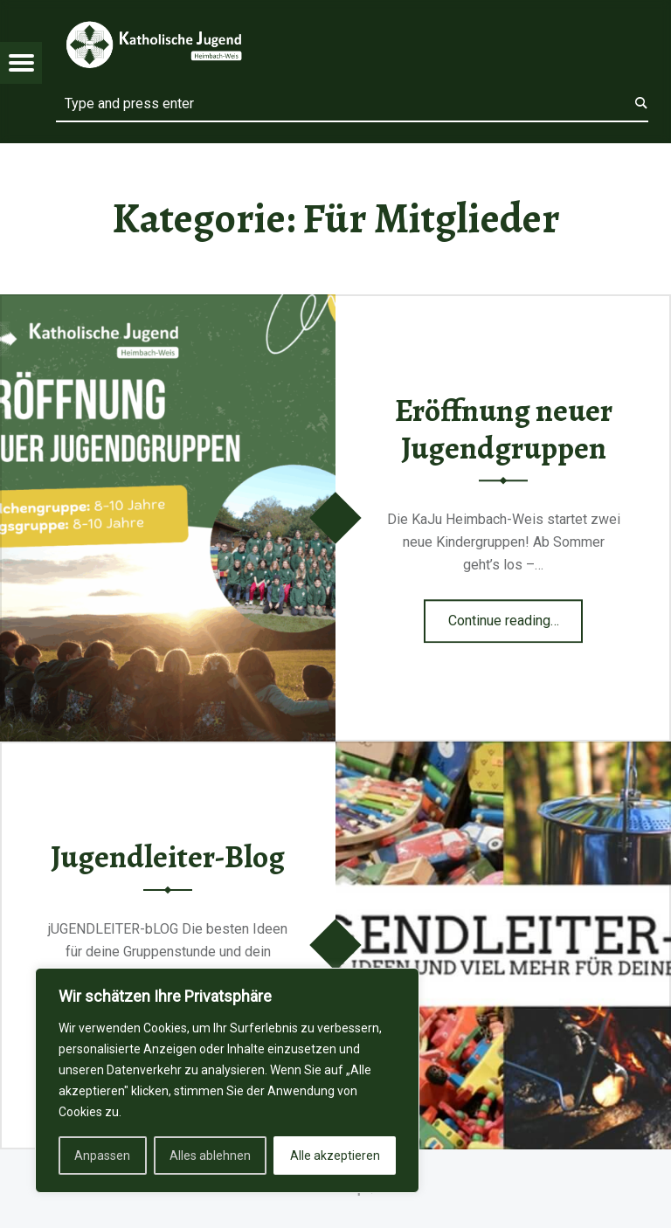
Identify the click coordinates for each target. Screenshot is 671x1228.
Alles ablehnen (210, 1155)
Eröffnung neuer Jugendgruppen (503, 429)
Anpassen (102, 1155)
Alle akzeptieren (335, 1155)
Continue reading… (516, 615)
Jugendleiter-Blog (168, 857)
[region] (227, 1080)
